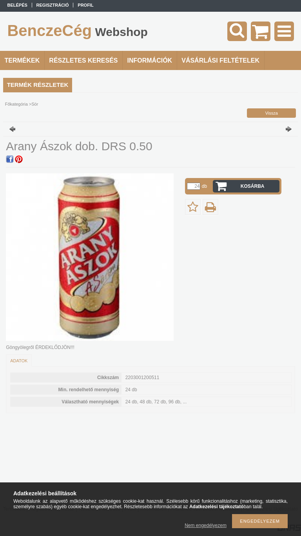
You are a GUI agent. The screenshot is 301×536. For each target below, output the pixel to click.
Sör (34, 104)
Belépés (17, 5)
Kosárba (253, 186)
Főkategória (16, 104)
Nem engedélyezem (206, 525)
